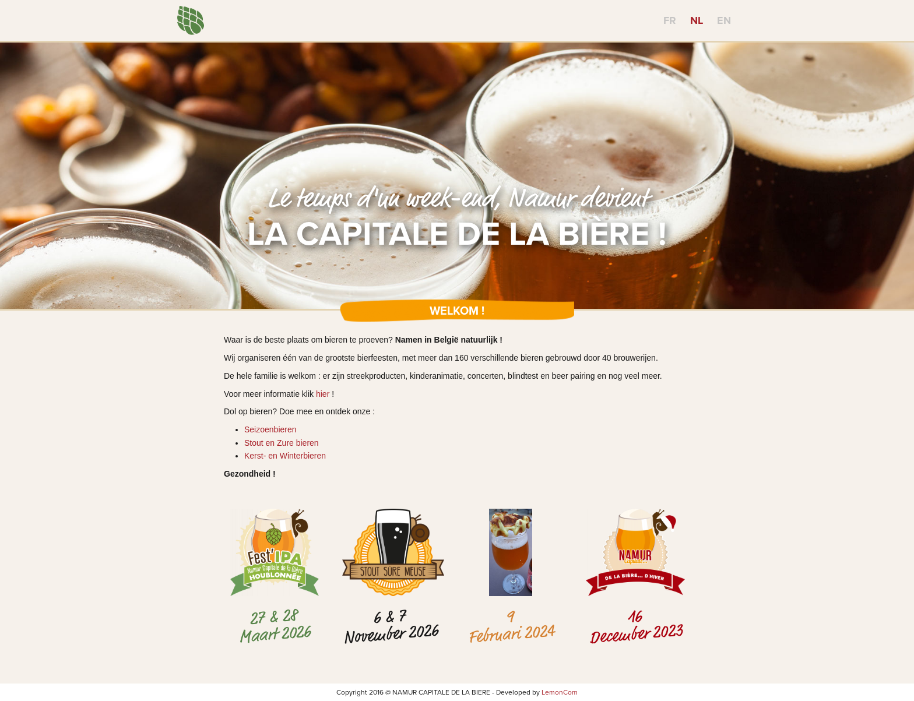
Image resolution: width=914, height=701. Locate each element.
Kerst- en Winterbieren (285, 455)
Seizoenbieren (270, 429)
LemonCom (560, 692)
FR (669, 20)
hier (322, 394)
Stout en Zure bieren (281, 443)
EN (724, 20)
